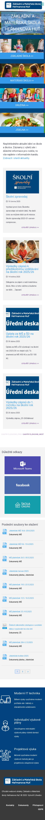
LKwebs (38, 795)
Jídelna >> (21, 129)
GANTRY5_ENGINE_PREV (11, 434)
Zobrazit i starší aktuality (16, 158)
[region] (22, 23)
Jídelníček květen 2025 (18, 656)
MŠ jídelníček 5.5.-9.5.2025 (20, 611)
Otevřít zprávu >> (30, 227)
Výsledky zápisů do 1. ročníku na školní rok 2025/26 (19, 405)
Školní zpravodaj (16, 196)
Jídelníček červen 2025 (19, 571)
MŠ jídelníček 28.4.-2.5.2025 (21, 642)
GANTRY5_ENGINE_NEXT (33, 434)
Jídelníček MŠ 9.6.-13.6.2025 (21, 544)
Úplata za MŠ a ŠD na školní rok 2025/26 (20, 335)
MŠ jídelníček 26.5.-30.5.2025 (21, 558)
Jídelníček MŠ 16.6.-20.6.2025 (21, 531)
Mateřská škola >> (22, 80)
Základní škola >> (22, 56)
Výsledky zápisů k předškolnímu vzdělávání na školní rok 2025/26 (22, 269)
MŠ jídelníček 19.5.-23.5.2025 (21, 584)
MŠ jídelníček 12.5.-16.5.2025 (21, 598)
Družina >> (21, 105)
